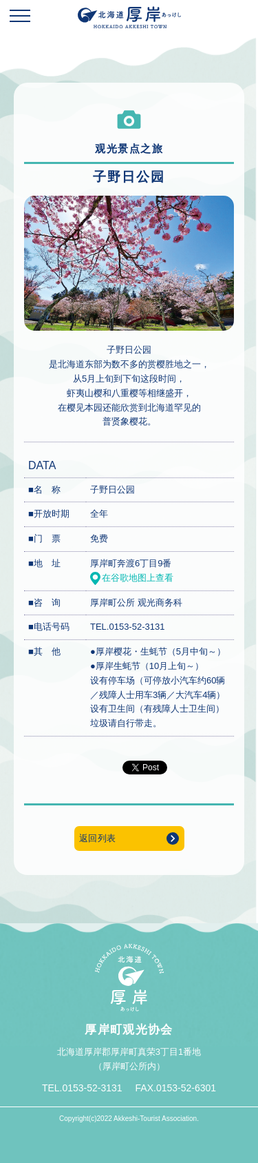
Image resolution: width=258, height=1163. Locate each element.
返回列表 (97, 838)
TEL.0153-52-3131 (127, 626)
